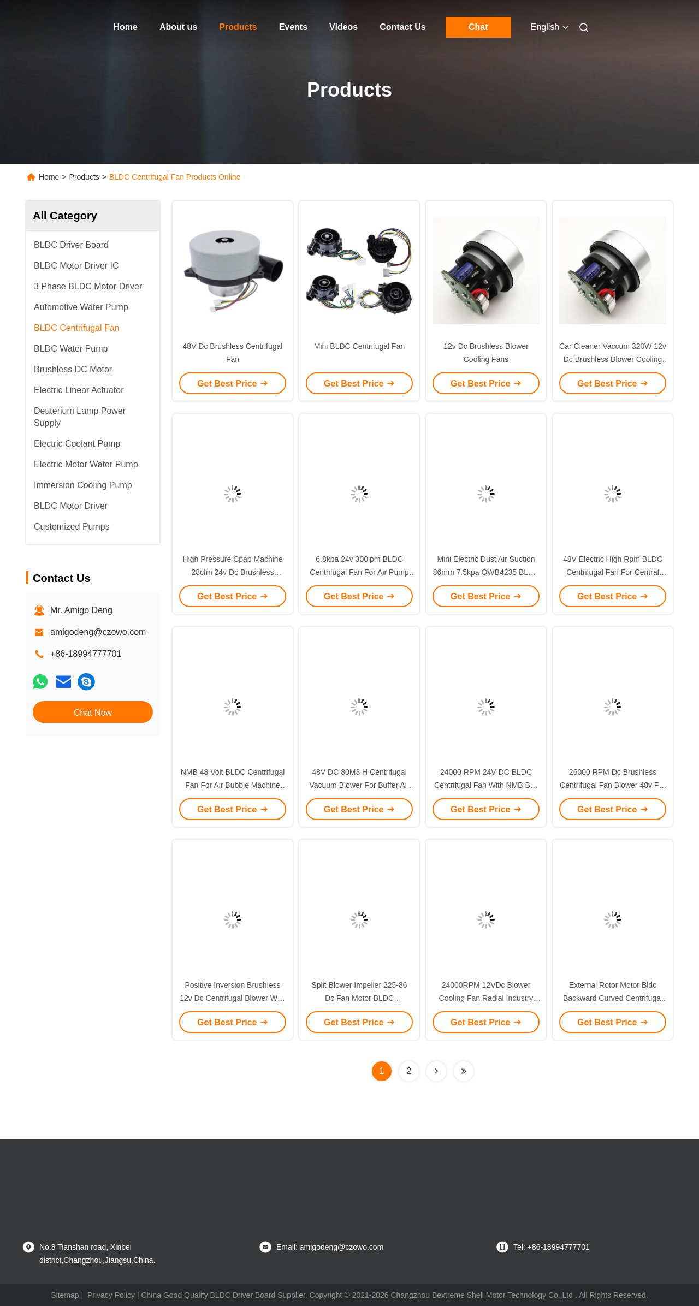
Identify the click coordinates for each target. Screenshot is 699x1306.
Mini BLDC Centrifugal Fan (359, 346)
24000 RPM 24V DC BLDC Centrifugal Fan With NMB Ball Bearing (486, 785)
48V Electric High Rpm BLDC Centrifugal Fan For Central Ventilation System (612, 572)
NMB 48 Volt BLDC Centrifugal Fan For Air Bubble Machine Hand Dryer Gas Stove (233, 785)
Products (238, 27)
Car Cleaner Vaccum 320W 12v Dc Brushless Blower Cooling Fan (612, 359)
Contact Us (402, 27)
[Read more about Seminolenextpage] (436, 1071)
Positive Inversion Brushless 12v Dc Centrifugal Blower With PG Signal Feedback (233, 998)
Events (293, 27)
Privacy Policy (111, 1295)
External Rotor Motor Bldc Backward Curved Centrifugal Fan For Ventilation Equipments (612, 998)
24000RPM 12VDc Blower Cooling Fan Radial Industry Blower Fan (486, 998)
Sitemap (65, 1295)
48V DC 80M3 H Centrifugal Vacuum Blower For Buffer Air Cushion (359, 785)
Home (126, 27)
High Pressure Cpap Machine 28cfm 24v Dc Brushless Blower (233, 572)
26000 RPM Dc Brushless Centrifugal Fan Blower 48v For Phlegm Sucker (613, 785)
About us (178, 27)
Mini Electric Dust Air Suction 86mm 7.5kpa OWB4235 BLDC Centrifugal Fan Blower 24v (486, 572)
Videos (343, 27)
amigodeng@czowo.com (98, 632)
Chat (478, 27)
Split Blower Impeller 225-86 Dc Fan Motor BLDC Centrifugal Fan (359, 998)
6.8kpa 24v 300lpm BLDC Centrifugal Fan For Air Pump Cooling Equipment (359, 572)
